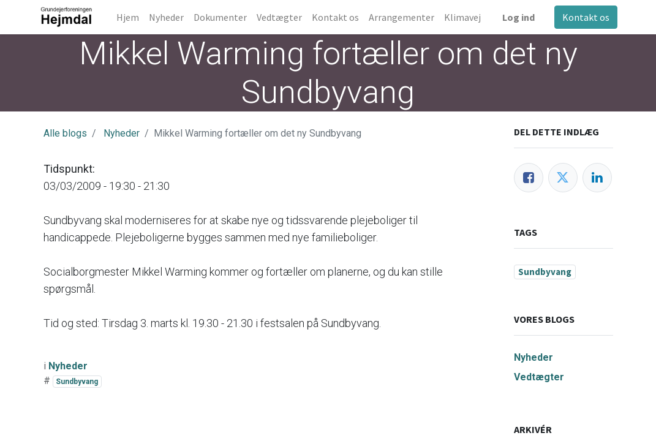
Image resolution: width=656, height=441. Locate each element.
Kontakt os (581, 17)
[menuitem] (132, 17)
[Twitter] (563, 177)
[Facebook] (528, 177)
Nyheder (122, 133)
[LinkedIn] (597, 177)
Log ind (514, 17)
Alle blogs (65, 133)
